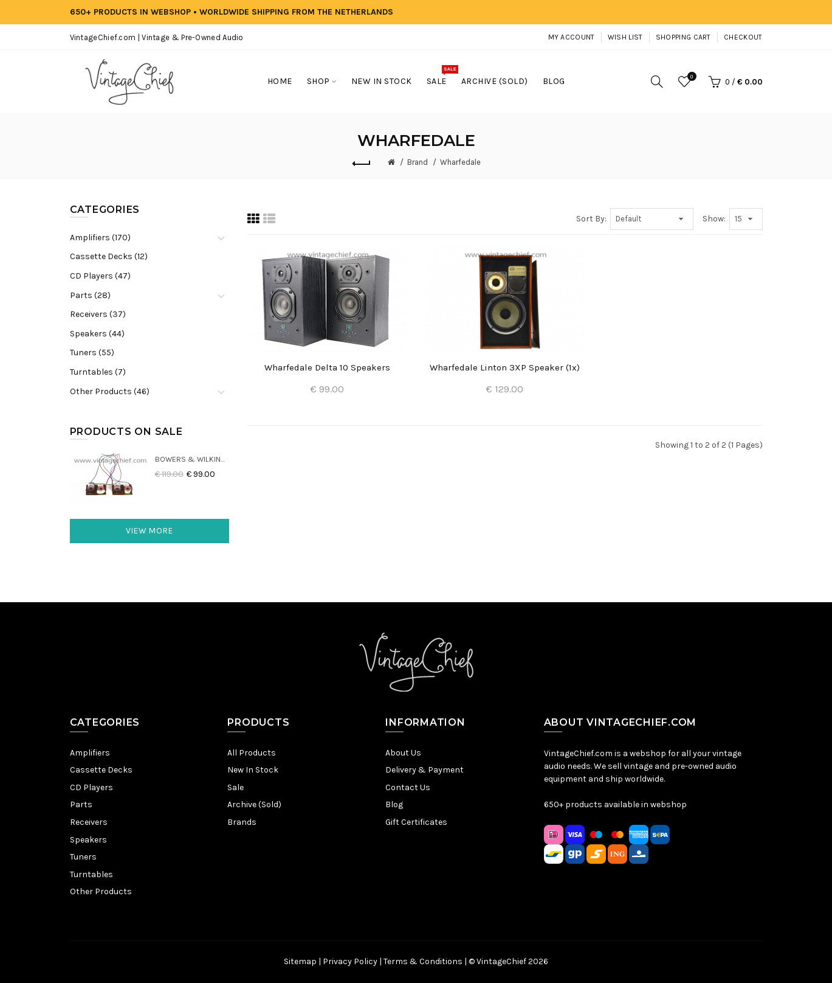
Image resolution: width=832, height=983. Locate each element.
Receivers (89, 822)
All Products (251, 753)
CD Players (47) (100, 276)
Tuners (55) (92, 352)
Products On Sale (126, 431)
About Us (403, 753)
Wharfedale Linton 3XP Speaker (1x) (505, 367)
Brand (417, 162)
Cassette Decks (101, 770)
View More (149, 531)
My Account (571, 37)
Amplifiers (90, 753)
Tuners (83, 857)
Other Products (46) (110, 391)
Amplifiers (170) (100, 237)
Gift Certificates (416, 822)
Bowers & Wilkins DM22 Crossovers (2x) (192, 459)
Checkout (743, 37)
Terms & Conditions (422, 961)
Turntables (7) (98, 372)
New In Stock (252, 770)
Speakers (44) (97, 333)
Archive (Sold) (254, 804)
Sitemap (300, 961)
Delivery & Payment (424, 770)
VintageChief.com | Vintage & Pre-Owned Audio (157, 37)
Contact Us (407, 787)
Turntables (91, 874)
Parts (81, 804)
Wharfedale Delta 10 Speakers (327, 367)
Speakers (88, 840)
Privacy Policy (350, 961)
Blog (394, 804)
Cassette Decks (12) (109, 256)
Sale (235, 787)
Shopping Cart (683, 37)
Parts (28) (90, 295)
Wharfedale (460, 162)
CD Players (91, 787)
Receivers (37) (98, 314)
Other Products (101, 891)
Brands (241, 822)
